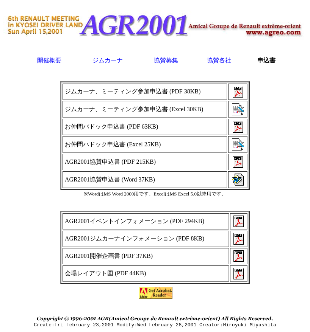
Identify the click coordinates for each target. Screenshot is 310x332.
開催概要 (49, 60)
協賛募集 (166, 60)
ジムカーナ (107, 60)
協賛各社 (219, 60)
